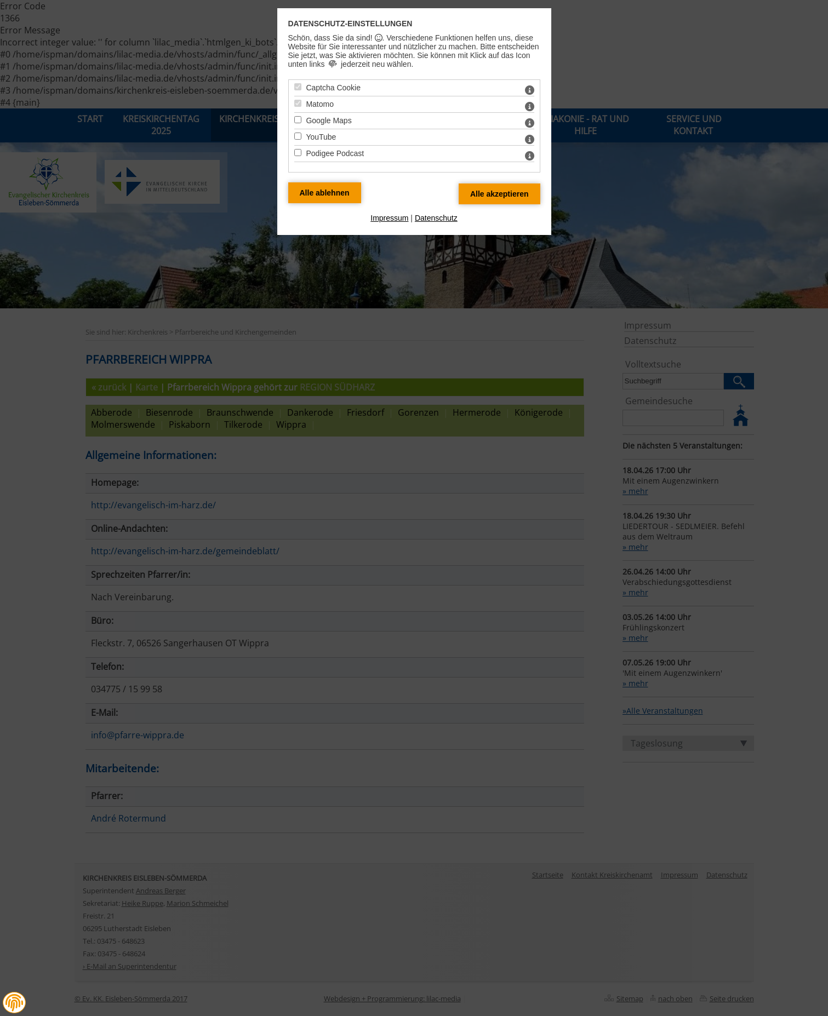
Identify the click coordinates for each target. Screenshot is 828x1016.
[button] (14, 1003)
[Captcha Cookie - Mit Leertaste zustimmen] (297, 86)
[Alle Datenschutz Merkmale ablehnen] (324, 192)
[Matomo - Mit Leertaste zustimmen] (297, 103)
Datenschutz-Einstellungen (350, 23)
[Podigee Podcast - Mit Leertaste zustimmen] (297, 152)
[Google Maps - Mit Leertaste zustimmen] (297, 119)
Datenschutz (436, 218)
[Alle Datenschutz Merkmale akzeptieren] (499, 193)
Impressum (389, 218)
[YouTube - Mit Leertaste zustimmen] (297, 136)
